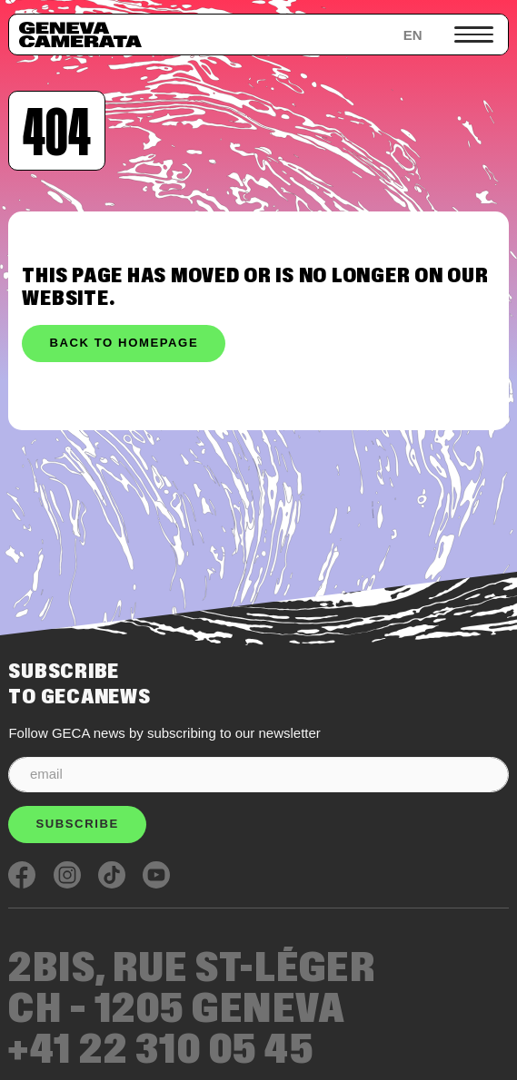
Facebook (21, 875)
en (413, 35)
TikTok (111, 875)
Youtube (156, 875)
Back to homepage (123, 342)
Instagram (67, 875)
